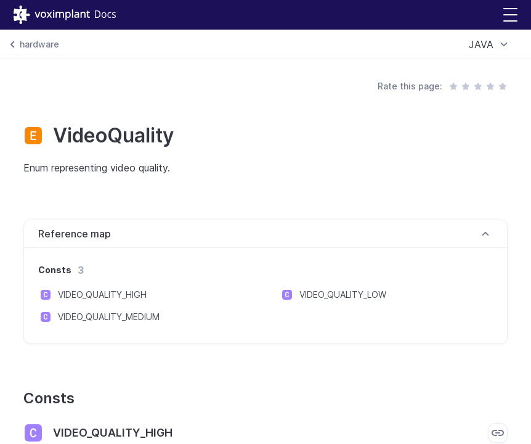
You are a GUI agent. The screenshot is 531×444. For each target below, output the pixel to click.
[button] (510, 15)
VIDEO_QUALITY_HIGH (102, 294)
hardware (39, 44)
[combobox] (490, 44)
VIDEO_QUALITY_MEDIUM (109, 316)
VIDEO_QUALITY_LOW (342, 294)
